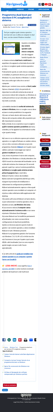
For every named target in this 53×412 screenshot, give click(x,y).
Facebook (45, 144)
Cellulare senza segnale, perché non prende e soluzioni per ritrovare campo (45, 81)
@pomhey (25, 27)
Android (20, 9)
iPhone (31, 9)
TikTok (45, 157)
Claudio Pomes (15, 27)
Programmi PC (7, 9)
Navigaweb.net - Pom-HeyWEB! (17, 398)
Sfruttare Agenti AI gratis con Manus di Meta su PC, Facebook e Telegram (45, 51)
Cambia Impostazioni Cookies (32, 402)
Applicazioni (43, 9)
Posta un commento (10, 385)
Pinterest (45, 162)
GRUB (17, 89)
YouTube (45, 140)
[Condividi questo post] (32, 25)
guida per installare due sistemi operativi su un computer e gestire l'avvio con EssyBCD (17, 257)
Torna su (5, 390)
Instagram (45, 166)
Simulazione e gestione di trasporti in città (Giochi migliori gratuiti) (44, 24)
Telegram (45, 153)
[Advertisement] (19, 291)
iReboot (20, 147)
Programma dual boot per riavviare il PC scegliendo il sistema (17, 17)
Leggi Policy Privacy (18, 402)
